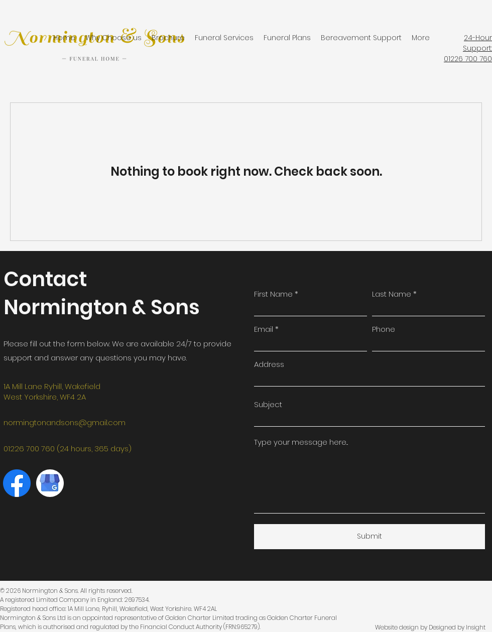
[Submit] (369, 536)
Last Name (391, 294)
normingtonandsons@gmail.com (65, 422)
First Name (273, 294)
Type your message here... (301, 442)
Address (269, 364)
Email (263, 329)
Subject (268, 404)
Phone (383, 329)
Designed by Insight (457, 627)
